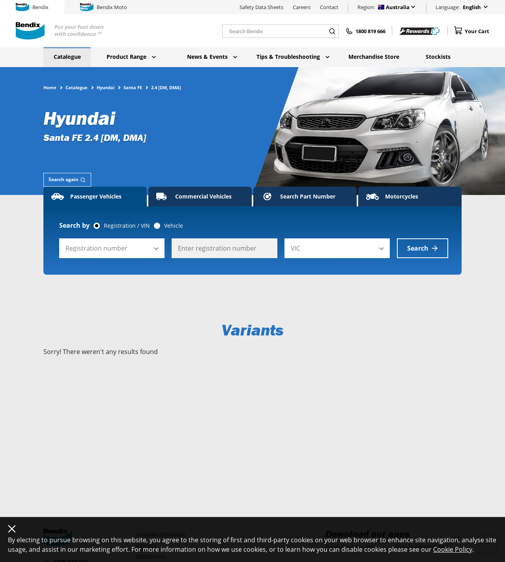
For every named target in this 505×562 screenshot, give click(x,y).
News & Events (212, 56)
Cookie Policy (452, 549)
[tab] (67, 180)
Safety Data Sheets (261, 7)
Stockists (438, 56)
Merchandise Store (373, 56)
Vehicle (173, 225)
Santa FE (132, 87)
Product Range (131, 56)
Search (422, 248)
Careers (301, 7)
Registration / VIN (127, 225)
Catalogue (67, 56)
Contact (329, 7)
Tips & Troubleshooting (292, 56)
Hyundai (105, 87)
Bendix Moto (103, 7)
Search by (74, 225)
